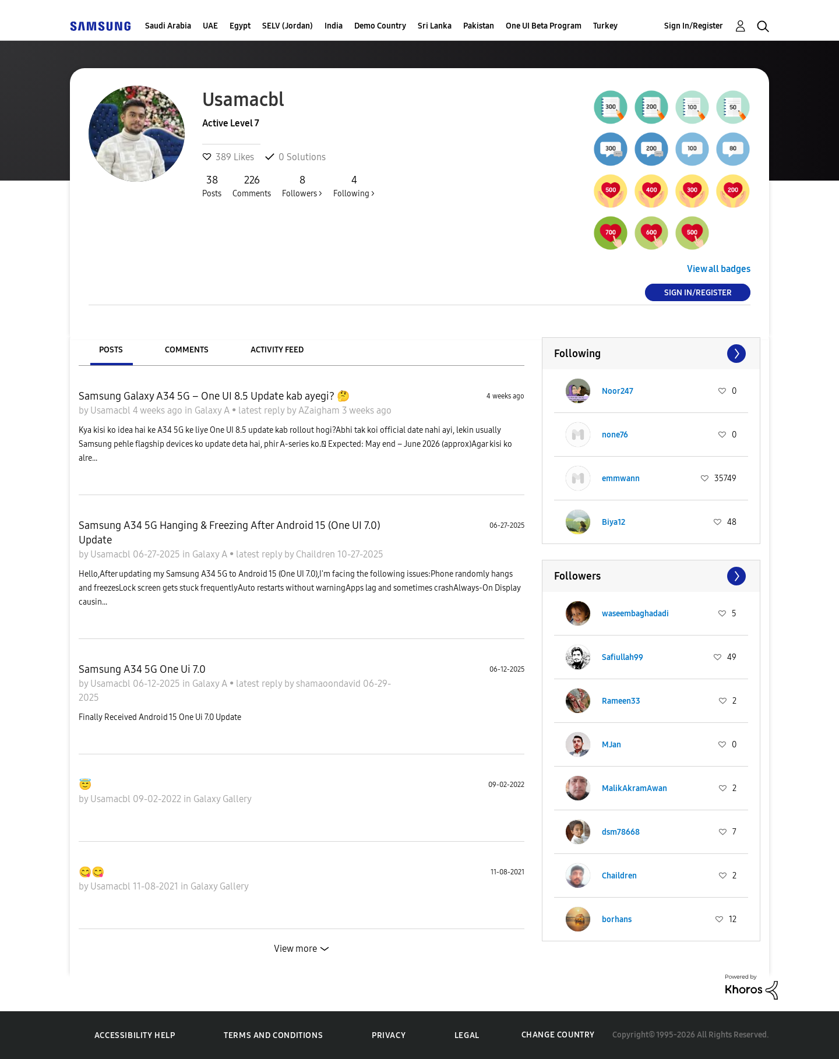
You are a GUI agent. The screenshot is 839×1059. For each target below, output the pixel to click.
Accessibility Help (134, 1035)
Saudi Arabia (168, 26)
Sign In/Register (693, 26)
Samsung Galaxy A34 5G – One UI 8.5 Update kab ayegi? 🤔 (214, 396)
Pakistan (478, 26)
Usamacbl (111, 410)
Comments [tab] (187, 350)
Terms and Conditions (273, 1035)
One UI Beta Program (543, 26)
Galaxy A (213, 410)
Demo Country (380, 26)
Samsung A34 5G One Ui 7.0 (142, 669)
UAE (210, 26)
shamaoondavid (329, 683)
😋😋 (91, 872)
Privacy (389, 1035)
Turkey (605, 26)
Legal (467, 1035)
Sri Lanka (435, 26)
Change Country (558, 1035)
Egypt (240, 26)
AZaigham (320, 410)
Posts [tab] (111, 350)
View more (295, 948)
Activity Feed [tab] (277, 350)
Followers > (302, 186)
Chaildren (316, 554)
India (334, 26)
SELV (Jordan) (287, 26)
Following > (354, 186)
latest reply (262, 410)
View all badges (718, 268)
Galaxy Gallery (222, 798)
